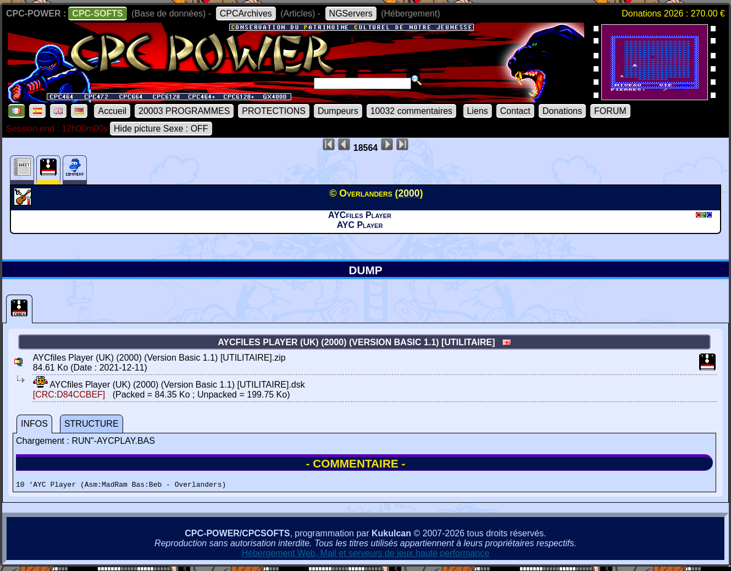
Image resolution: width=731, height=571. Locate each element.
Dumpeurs (338, 111)
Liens (477, 111)
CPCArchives (246, 13)
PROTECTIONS (274, 111)
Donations (562, 111)
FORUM (610, 111)
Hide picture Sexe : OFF (161, 128)
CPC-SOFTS (97, 13)
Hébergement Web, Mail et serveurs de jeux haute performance (366, 554)
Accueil (112, 111)
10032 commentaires (411, 111)
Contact (515, 111)
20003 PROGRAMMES (184, 111)
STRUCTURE (91, 423)
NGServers (351, 13)
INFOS (34, 423)
